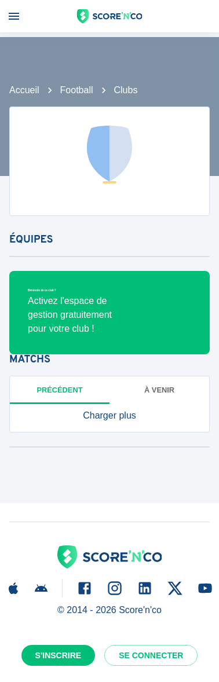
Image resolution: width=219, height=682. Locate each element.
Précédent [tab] (60, 390)
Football (76, 90)
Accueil (24, 90)
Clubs (126, 90)
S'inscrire (58, 655)
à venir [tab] (159, 390)
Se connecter (151, 655)
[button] (109, 415)
